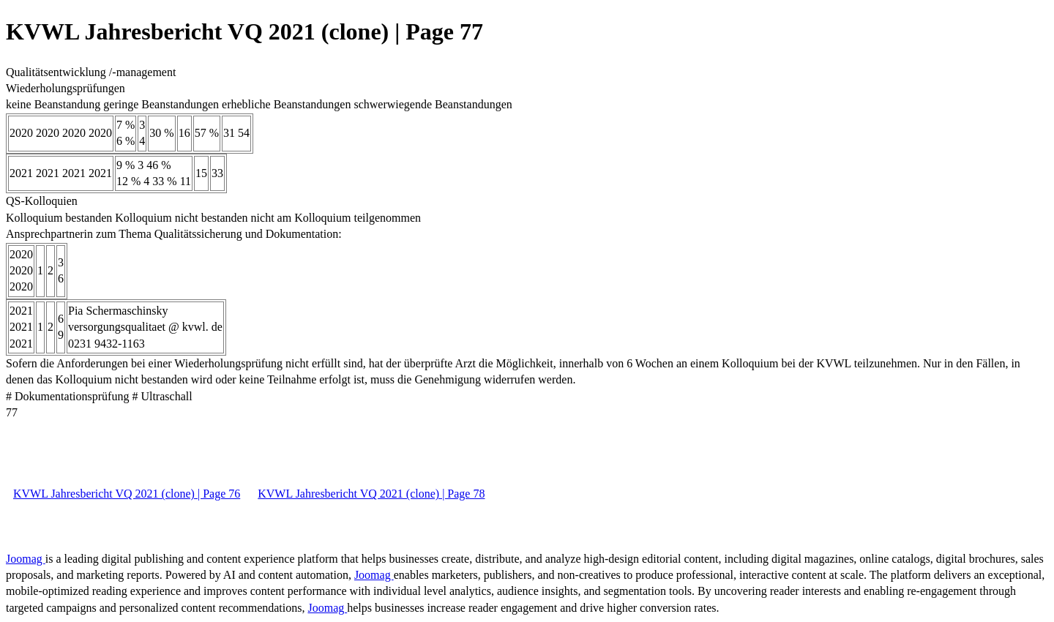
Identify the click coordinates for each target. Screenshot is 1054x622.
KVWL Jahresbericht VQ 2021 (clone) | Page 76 (126, 493)
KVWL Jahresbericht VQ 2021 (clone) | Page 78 (371, 493)
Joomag (25, 558)
